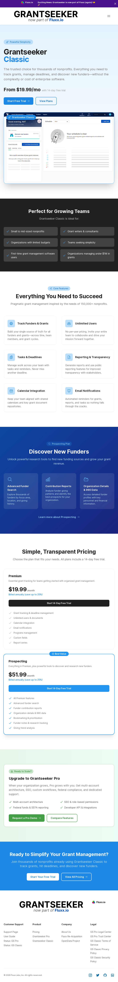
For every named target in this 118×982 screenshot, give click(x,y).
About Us (66, 932)
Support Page (11, 932)
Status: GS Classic (13, 945)
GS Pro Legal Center (100, 932)
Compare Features (62, 818)
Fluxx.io (98, 902)
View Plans (46, 101)
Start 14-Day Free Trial (59, 603)
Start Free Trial (18, 101)
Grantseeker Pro (41, 936)
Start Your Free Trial (42, 876)
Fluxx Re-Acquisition (71, 936)
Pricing (36, 932)
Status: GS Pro (11, 941)
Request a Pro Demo (26, 818)
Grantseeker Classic (43, 941)
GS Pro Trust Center (100, 936)
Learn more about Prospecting (59, 517)
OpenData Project (70, 941)
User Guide (9, 936)
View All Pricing (76, 876)
